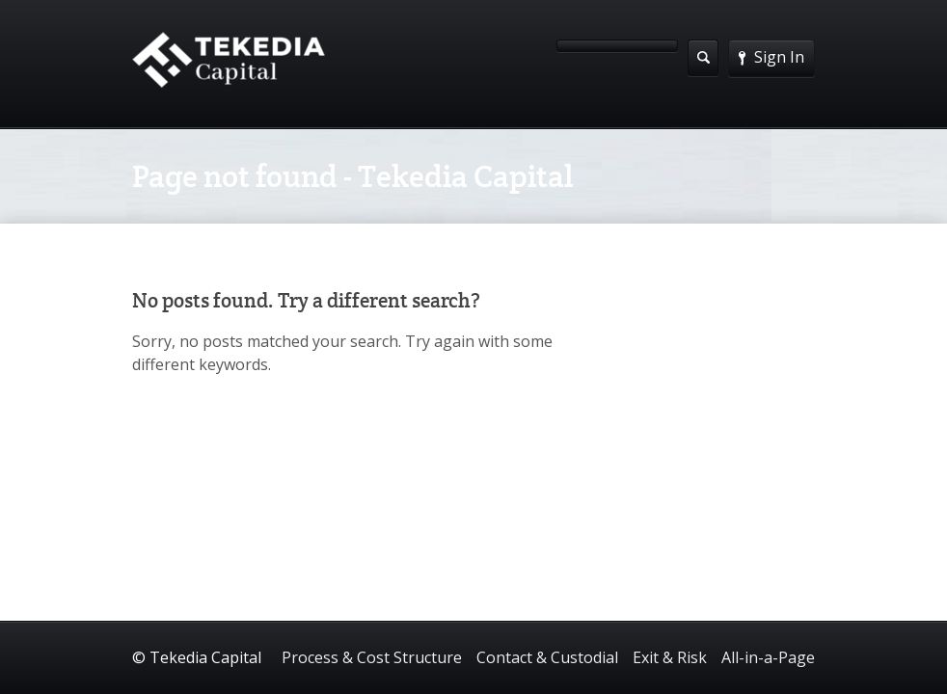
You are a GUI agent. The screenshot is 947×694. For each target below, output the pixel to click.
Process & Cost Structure (372, 657)
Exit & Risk (670, 657)
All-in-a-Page (768, 657)
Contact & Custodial (547, 657)
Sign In (771, 56)
